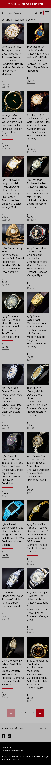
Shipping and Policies (12, 750)
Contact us (7, 747)
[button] (23, 19)
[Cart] (40, 13)
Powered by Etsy (10, 759)
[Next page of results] (40, 713)
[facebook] (3, 736)
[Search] (36, 13)
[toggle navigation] (47, 13)
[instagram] (9, 736)
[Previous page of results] (11, 713)
